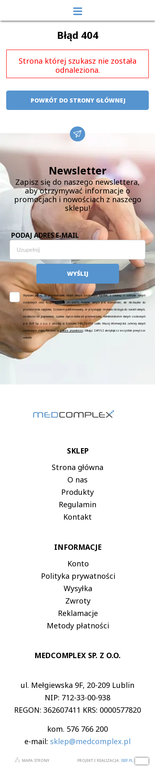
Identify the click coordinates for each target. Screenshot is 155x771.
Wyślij (77, 273)
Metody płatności (78, 625)
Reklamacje (78, 613)
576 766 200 (87, 729)
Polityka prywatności (78, 576)
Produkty (77, 492)
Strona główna (77, 467)
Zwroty (78, 601)
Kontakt (77, 517)
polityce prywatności (71, 330)
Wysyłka (78, 588)
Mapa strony (35, 760)
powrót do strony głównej (77, 100)
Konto (78, 563)
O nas (77, 480)
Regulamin (77, 504)
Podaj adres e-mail (45, 235)
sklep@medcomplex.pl (90, 741)
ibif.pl (127, 760)
